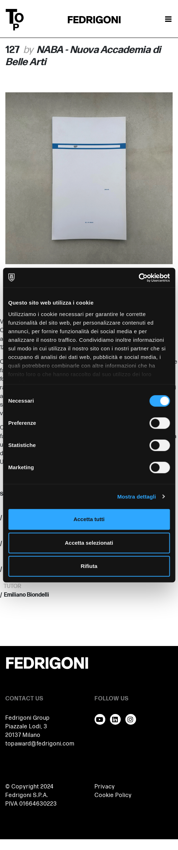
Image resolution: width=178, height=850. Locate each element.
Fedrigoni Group (27, 718)
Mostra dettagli (136, 497)
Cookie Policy (113, 795)
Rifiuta (89, 566)
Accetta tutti (89, 519)
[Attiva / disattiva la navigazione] (168, 19)
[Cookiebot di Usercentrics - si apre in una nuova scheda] (138, 277)
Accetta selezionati (89, 543)
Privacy (105, 786)
